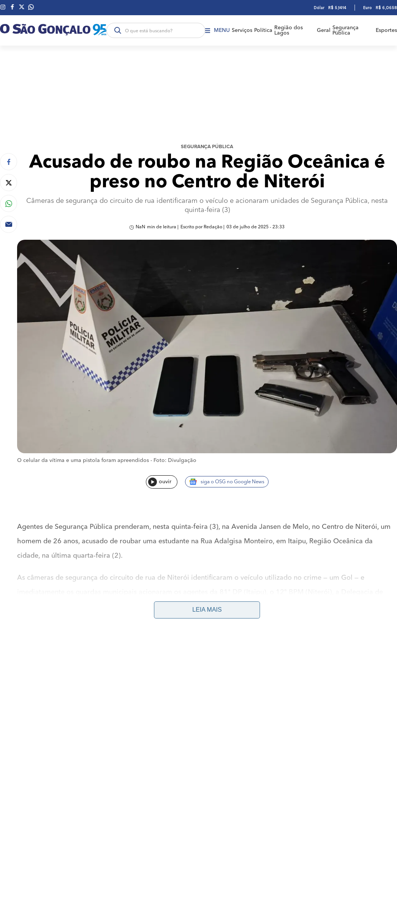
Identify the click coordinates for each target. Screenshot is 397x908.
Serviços (242, 30)
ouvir (159, 482)
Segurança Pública (345, 30)
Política (263, 30)
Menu (217, 30)
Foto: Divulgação (174, 460)
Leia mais (206, 609)
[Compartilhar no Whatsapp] (8, 203)
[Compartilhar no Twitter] (8, 182)
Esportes (386, 30)
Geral (324, 30)
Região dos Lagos (288, 30)
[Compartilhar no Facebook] (8, 161)
